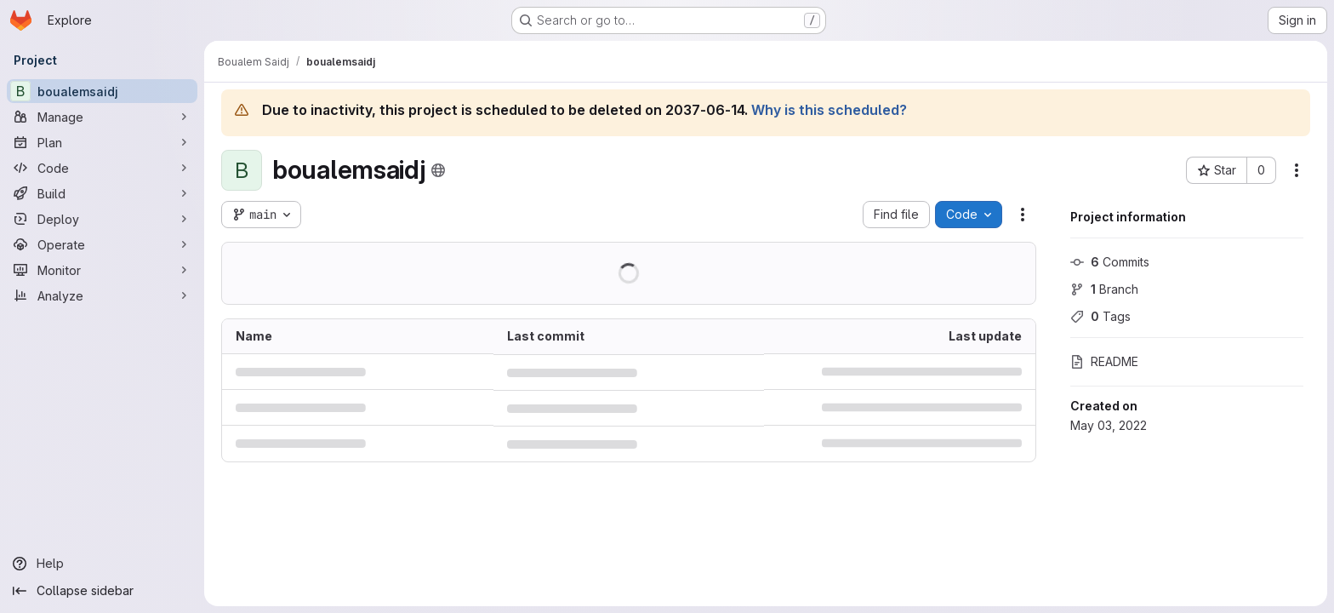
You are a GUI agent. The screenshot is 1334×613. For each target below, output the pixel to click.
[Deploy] (102, 219)
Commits (1109, 262)
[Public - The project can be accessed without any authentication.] (438, 170)
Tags (1100, 316)
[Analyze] (102, 295)
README (1104, 361)
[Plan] (102, 142)
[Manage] (102, 117)
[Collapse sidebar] (102, 591)
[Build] (102, 193)
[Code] (102, 168)
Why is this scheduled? (829, 109)
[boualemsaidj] (102, 91)
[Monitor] (102, 270)
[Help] (102, 564)
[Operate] (102, 244)
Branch (1104, 289)
